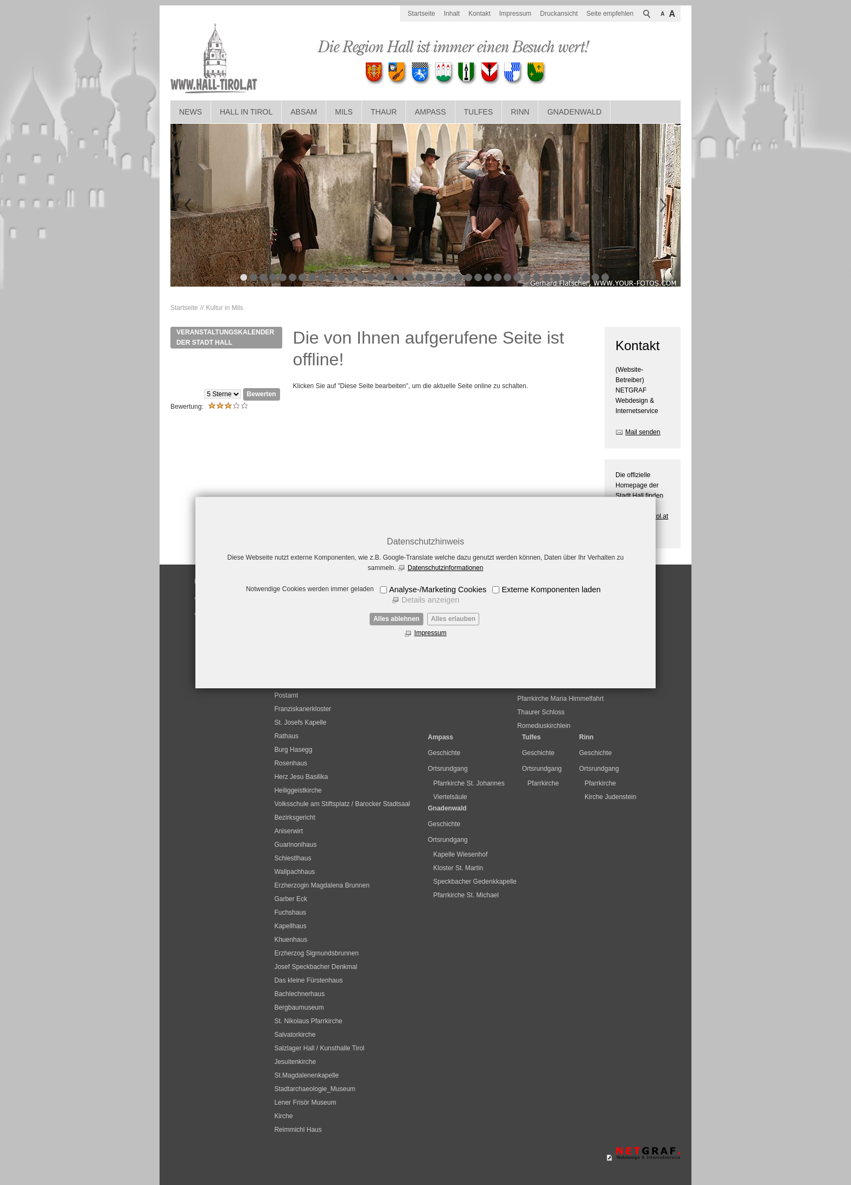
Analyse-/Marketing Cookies (437, 589)
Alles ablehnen (396, 619)
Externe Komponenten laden (550, 589)
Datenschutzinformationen (445, 568)
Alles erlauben (453, 619)
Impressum (430, 633)
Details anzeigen (430, 599)
